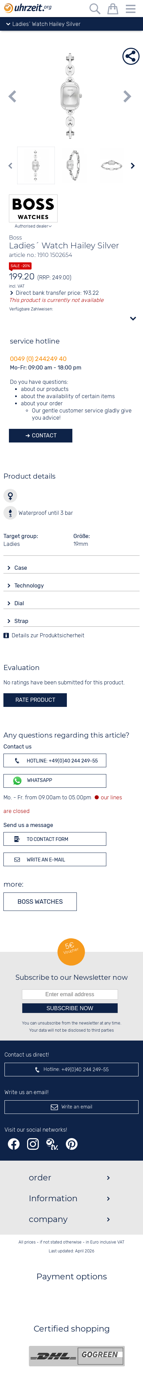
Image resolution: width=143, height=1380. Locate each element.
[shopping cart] (112, 10)
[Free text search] (95, 10)
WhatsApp (32, 780)
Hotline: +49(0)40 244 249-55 (55, 760)
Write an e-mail (38, 859)
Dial (19, 603)
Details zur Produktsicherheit (48, 635)
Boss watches (40, 901)
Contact (44, 435)
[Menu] (130, 10)
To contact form (40, 839)
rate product (35, 700)
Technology (29, 585)
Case (21, 568)
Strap (22, 621)
